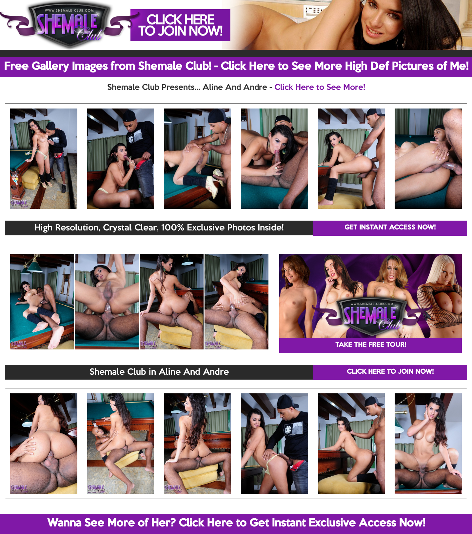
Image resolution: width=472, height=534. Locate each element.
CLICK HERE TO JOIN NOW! (390, 372)
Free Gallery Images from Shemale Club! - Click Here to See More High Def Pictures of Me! (236, 67)
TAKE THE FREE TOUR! (370, 345)
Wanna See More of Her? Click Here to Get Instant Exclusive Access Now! (236, 523)
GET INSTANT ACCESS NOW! (390, 228)
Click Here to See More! (319, 87)
